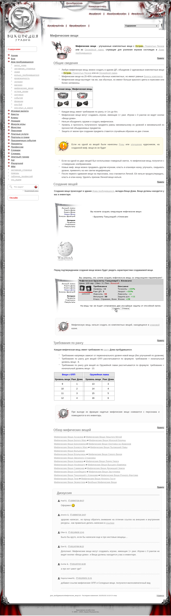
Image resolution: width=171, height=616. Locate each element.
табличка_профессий (22, 176)
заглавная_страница (24, 68)
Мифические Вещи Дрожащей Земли (106, 468)
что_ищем (16, 179)
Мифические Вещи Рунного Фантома (119, 475)
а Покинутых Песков (149, 46)
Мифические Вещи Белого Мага (70, 440)
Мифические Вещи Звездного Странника (75, 458)
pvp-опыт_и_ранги (23, 107)
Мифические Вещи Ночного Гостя (98, 478)
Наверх (160, 595)
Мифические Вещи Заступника (104, 471)
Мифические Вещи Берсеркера (70, 444)
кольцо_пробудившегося (26, 75)
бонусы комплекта (153, 76)
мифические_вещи (23, 88)
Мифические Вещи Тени (66, 478)
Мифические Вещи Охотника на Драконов (109, 444)
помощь (15, 173)
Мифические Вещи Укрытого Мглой (104, 437)
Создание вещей (65, 184)
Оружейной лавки (94, 49)
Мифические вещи (64, 35)
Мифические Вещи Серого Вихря (105, 454)
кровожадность (22, 78)
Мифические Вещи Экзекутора (69, 482)
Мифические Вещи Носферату (69, 464)
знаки (17, 72)
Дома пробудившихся (103, 191)
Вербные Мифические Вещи (102, 482)
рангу (106, 349)
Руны (121, 144)
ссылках (110, 523)
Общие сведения (66, 63)
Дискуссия (64, 493)
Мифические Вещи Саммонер (69, 468)
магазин (18, 85)
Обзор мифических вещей (72, 430)
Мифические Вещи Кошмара (68, 461)
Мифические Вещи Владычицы (70, 454)
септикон (18, 94)
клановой (154, 325)
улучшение (136, 144)
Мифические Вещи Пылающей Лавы (108, 447)
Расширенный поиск (31, 191)
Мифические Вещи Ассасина (68, 437)
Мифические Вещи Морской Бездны (107, 440)
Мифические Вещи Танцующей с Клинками (76, 475)
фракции (18, 101)
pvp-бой (18, 104)
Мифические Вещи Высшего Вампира (107, 464)
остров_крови (21, 91)
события (18, 98)
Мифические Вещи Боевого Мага (71, 447)
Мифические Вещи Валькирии (69, 451)
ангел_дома (20, 65)
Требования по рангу (68, 343)
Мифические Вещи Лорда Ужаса (102, 461)
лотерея (18, 81)
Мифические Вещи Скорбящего (70, 471)
